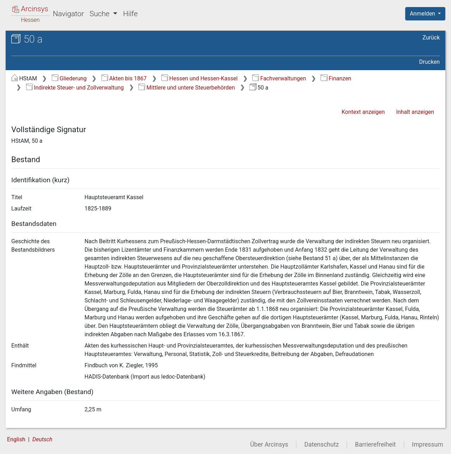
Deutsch (42, 439)
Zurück (431, 37)
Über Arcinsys (269, 444)
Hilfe (130, 14)
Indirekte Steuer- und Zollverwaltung (75, 87)
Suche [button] (100, 14)
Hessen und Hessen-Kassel (199, 78)
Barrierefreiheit (375, 444)
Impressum (427, 444)
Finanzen (336, 78)
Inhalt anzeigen (415, 112)
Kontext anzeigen (363, 112)
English (16, 439)
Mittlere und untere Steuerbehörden (186, 87)
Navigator (68, 14)
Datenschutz (321, 444)
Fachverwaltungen (279, 78)
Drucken (429, 62)
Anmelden (423, 13)
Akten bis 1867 (124, 78)
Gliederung (69, 78)
